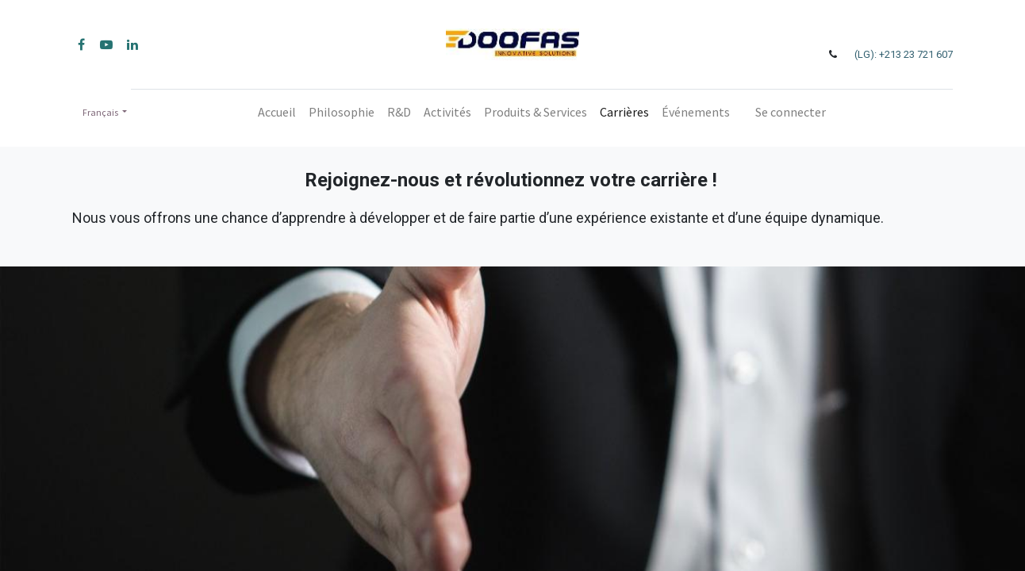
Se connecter (790, 112)
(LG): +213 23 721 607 (903, 54)
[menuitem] (276, 112)
